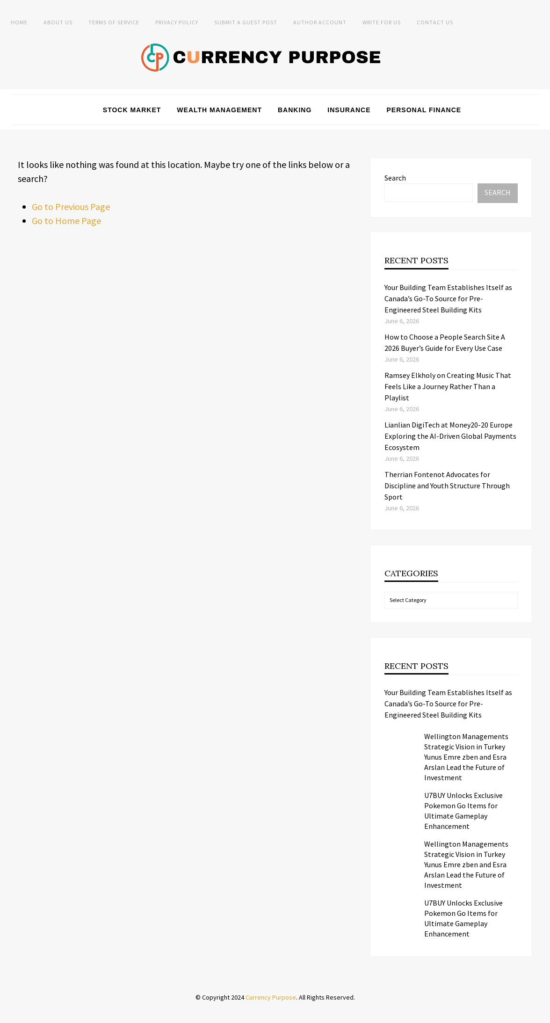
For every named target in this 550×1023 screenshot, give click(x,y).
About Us (57, 22)
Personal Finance (424, 110)
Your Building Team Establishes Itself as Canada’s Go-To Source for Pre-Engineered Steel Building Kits (448, 298)
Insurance (348, 110)
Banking (294, 110)
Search (395, 177)
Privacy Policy (176, 22)
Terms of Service (113, 22)
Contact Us (435, 22)
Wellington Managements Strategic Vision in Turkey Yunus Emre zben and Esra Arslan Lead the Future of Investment (466, 757)
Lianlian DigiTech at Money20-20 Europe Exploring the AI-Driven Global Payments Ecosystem (450, 436)
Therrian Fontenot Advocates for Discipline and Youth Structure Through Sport (447, 485)
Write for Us (381, 22)
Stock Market (132, 110)
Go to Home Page (66, 220)
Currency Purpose (271, 997)
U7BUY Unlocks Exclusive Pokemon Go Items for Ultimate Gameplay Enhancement (463, 811)
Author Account (320, 22)
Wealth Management (219, 110)
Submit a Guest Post (245, 22)
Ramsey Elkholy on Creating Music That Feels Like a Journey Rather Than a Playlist (447, 386)
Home (19, 22)
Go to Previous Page (71, 206)
